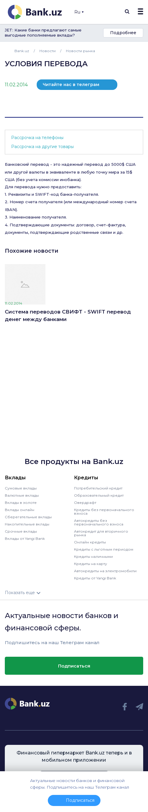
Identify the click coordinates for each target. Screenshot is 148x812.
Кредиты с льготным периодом (103, 549)
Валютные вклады (22, 495)
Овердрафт (85, 502)
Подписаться (74, 666)
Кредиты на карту (90, 563)
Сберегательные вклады (28, 517)
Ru (79, 12)
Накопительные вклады (27, 524)
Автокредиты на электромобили (105, 571)
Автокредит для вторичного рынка (101, 533)
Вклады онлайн (19, 509)
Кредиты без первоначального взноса (104, 511)
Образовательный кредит (99, 495)
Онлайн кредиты (90, 542)
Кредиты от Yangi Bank (95, 578)
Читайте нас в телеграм (71, 84)
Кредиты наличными (93, 556)
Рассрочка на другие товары (42, 146)
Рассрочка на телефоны (37, 137)
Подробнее (123, 32)
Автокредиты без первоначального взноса (98, 522)
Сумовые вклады (21, 488)
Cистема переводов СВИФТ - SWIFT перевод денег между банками (68, 316)
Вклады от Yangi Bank (25, 538)
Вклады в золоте (21, 502)
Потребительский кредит (98, 488)
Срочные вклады (21, 531)
